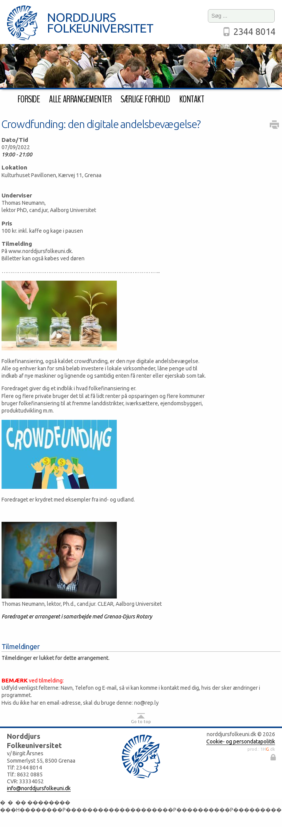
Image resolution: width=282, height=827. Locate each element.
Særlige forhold (145, 99)
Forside (29, 99)
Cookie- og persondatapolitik (240, 741)
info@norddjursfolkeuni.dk (39, 788)
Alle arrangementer (80, 99)
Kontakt (191, 99)
